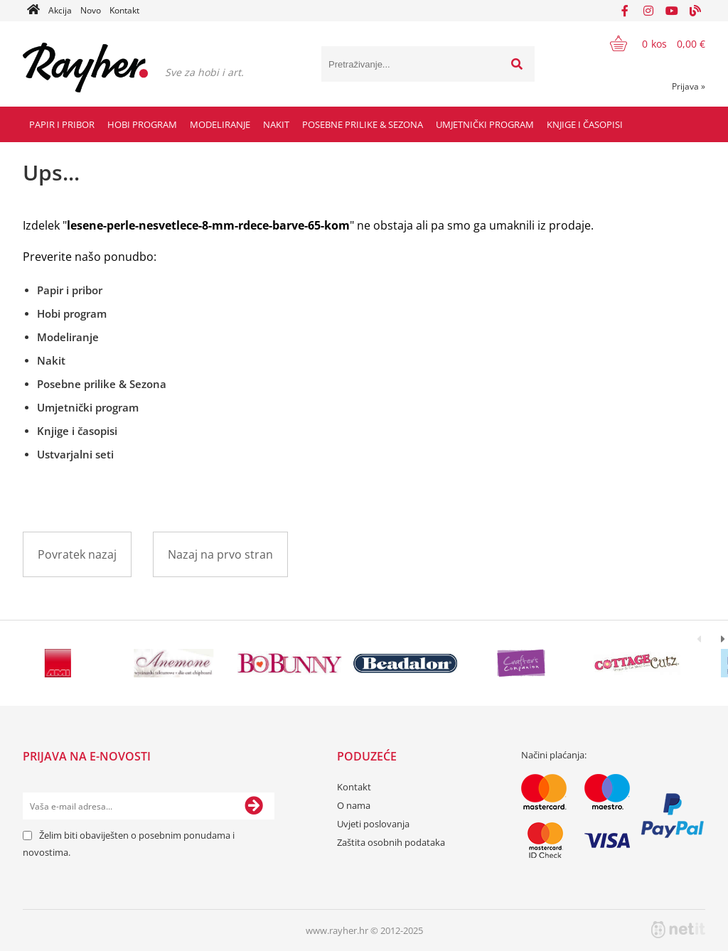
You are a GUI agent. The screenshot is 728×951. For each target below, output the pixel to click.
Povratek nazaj (77, 554)
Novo (90, 10)
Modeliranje (220, 124)
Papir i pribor (62, 124)
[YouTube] (672, 11)
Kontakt (124, 10)
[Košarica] (648, 43)
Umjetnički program (485, 124)
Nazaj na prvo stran (220, 554)
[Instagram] (648, 11)
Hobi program (142, 124)
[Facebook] (625, 11)
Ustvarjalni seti (75, 454)
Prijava (688, 86)
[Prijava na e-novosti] (253, 806)
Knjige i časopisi (585, 124)
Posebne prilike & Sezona (362, 124)
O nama (353, 805)
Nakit (276, 124)
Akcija (60, 10)
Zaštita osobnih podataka (391, 842)
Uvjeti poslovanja (373, 823)
